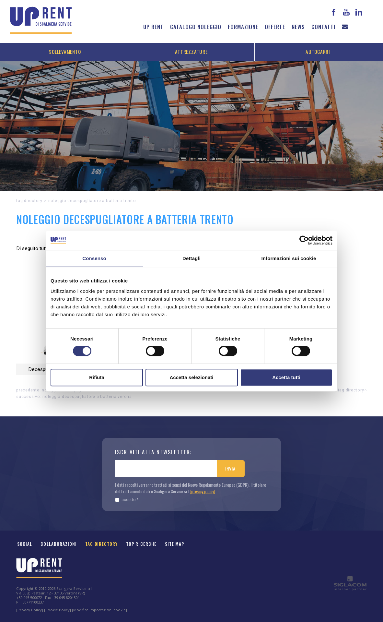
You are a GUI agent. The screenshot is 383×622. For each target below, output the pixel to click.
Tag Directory (101, 544)
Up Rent (153, 27)
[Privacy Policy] (29, 609)
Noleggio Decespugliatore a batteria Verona (87, 396)
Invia (230, 468)
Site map (174, 544)
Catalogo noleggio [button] (195, 27)
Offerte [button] (275, 27)
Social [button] (24, 544)
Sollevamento (65, 51)
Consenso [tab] (94, 258)
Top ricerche (141, 544)
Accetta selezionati (191, 377)
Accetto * (126, 499)
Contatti (323, 27)
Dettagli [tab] (191, 258)
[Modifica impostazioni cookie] (99, 609)
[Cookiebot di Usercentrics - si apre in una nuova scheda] (304, 240)
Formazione (243, 27)
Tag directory (29, 200)
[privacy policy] (202, 491)
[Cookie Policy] (57, 609)
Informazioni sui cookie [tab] (288, 258)
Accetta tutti (286, 377)
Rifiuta (96, 377)
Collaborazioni (59, 544)
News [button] (298, 27)
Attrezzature (191, 51)
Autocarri (318, 51)
